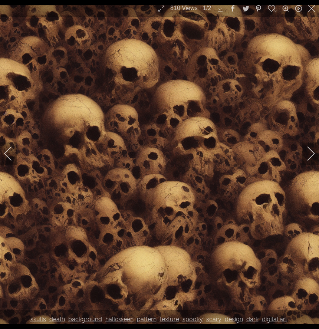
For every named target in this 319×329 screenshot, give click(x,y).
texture (169, 319)
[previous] (13, 153)
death (57, 319)
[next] (306, 153)
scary (213, 319)
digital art (274, 319)
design (234, 319)
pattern (147, 319)
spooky (192, 319)
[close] (312, 8)
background (85, 319)
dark (252, 319)
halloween (119, 319)
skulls (38, 319)
